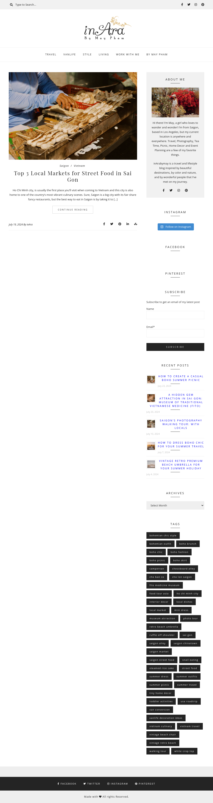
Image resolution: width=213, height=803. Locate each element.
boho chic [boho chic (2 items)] (156, 552)
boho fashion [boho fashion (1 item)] (179, 552)
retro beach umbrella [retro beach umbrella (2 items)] (164, 626)
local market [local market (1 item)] (158, 610)
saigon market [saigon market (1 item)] (159, 651)
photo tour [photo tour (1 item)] (190, 618)
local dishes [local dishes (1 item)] (184, 601)
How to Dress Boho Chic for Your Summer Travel (181, 444)
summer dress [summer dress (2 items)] (159, 676)
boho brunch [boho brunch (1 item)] (188, 543)
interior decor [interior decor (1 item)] (159, 601)
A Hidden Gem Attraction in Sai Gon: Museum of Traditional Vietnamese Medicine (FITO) (176, 400)
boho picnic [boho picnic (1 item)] (157, 560)
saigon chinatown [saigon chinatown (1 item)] (185, 643)
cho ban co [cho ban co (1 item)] (157, 576)
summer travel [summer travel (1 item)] (187, 684)
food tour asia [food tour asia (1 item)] (159, 593)
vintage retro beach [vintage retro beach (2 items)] (163, 742)
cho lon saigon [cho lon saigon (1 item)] (182, 576)
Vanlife (69, 54)
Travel (51, 54)
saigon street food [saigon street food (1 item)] (162, 659)
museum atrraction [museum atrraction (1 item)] (162, 618)
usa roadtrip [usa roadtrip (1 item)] (189, 701)
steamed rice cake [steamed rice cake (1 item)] (162, 668)
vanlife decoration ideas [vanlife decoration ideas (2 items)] (166, 717)
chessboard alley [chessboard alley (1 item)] (183, 568)
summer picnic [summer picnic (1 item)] (159, 684)
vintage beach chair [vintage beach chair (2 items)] (163, 734)
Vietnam (79, 166)
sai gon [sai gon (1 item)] (187, 634)
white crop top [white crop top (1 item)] (184, 751)
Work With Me (128, 54)
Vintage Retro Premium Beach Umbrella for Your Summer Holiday (181, 464)
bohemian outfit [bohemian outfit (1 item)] (160, 543)
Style (87, 54)
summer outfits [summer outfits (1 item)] (187, 676)
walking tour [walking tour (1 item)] (158, 751)
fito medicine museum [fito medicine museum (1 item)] (165, 585)
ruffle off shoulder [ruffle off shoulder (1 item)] (162, 634)
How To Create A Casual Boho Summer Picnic (181, 378)
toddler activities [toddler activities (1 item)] (161, 701)
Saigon (64, 166)
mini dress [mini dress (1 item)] (181, 610)
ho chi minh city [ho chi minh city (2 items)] (187, 593)
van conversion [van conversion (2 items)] (160, 709)
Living (104, 54)
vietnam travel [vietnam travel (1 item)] (190, 726)
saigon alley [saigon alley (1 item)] (158, 643)
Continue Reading (73, 209)
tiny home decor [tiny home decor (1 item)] (161, 693)
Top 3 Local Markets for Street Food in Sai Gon (73, 176)
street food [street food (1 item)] (189, 668)
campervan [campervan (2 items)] (157, 568)
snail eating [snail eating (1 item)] (190, 659)
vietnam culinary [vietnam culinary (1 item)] (161, 726)
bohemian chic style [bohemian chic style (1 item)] (163, 535)
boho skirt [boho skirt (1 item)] (180, 560)
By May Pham (157, 54)
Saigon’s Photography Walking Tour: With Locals (181, 424)
